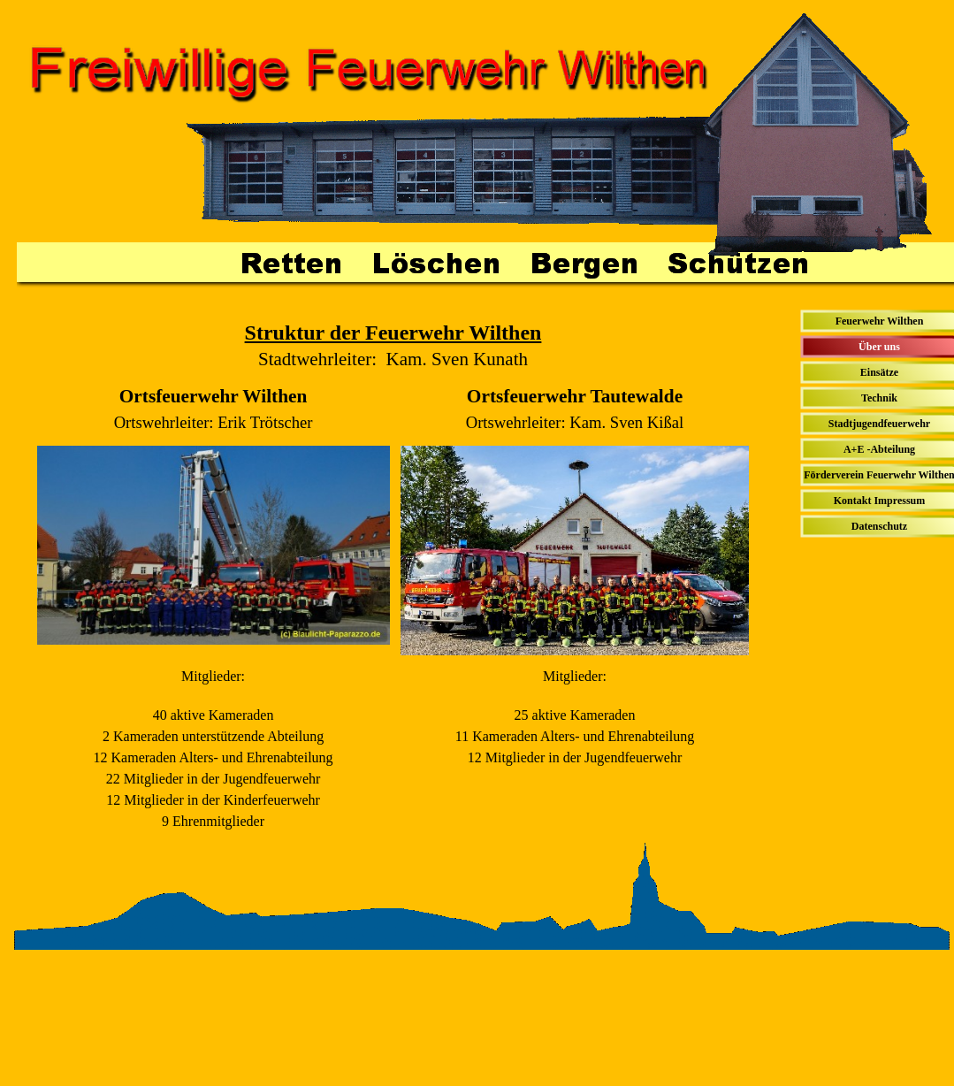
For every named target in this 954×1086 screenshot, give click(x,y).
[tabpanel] (393, 345)
